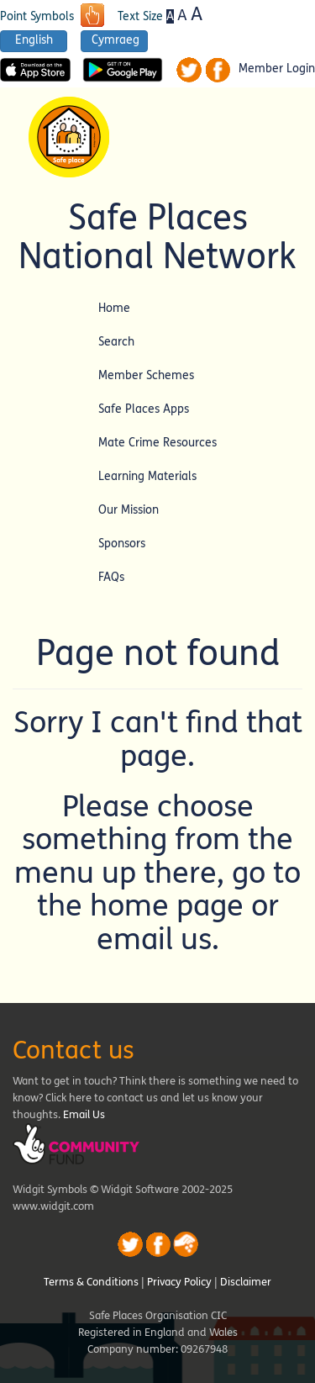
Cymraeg (115, 40)
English (34, 40)
